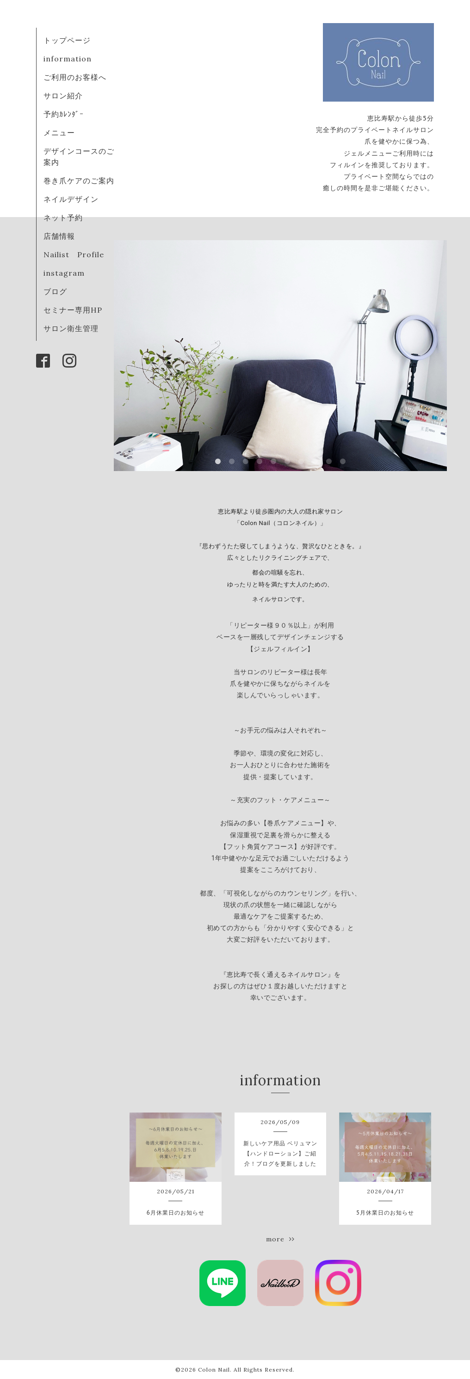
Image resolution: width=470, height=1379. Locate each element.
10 (342, 461)
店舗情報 (59, 236)
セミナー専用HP (72, 310)
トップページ (67, 40)
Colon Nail (214, 1369)
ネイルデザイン (71, 199)
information (67, 58)
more (280, 1239)
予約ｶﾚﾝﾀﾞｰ (63, 114)
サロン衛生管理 (71, 328)
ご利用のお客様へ (74, 77)
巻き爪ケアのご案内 (78, 180)
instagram (64, 273)
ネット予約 (63, 217)
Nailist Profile (73, 254)
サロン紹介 (63, 95)
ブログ (55, 291)
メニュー (59, 132)
